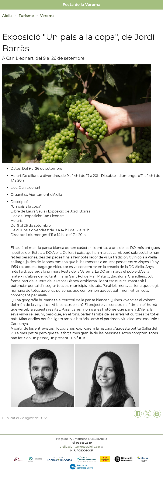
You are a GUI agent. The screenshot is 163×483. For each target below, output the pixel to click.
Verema (47, 16)
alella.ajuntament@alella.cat (80, 446)
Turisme (26, 16)
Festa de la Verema (81, 4)
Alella (7, 16)
